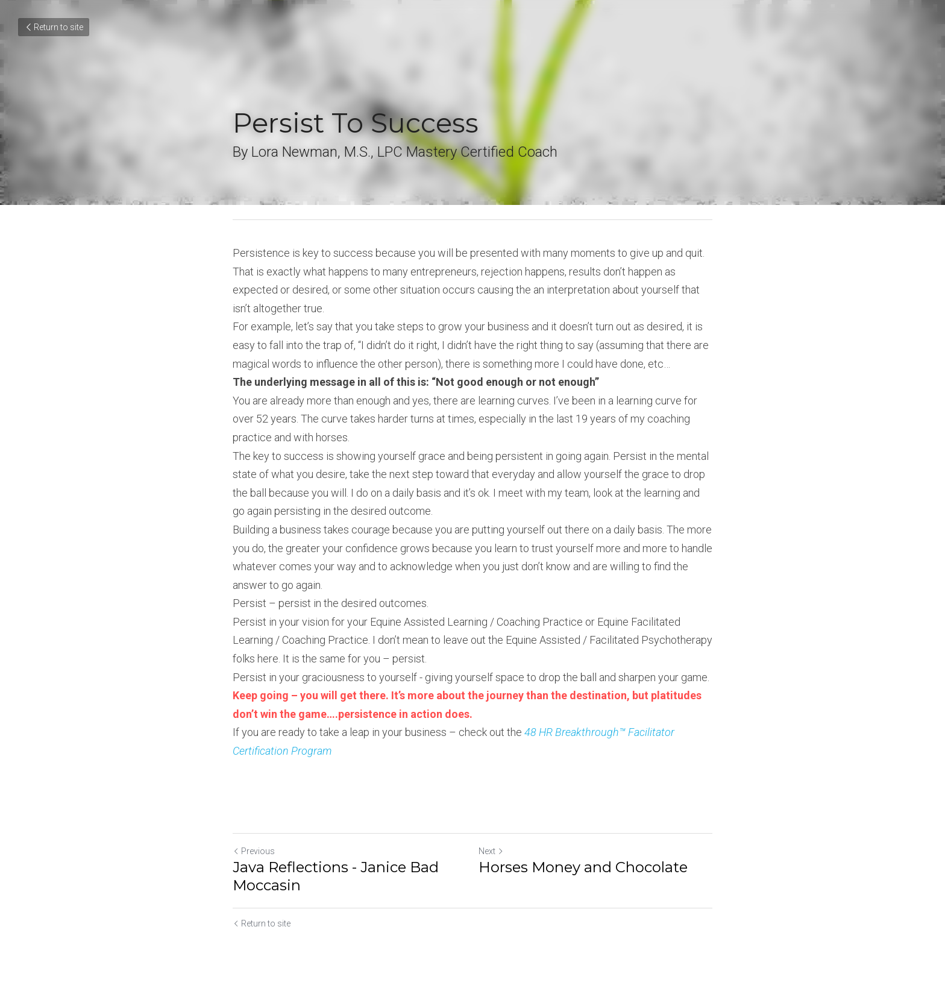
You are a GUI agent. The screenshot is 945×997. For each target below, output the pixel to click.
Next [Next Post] (491, 851)
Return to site (53, 27)
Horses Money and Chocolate (583, 867)
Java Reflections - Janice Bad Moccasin (336, 876)
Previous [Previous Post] (254, 851)
